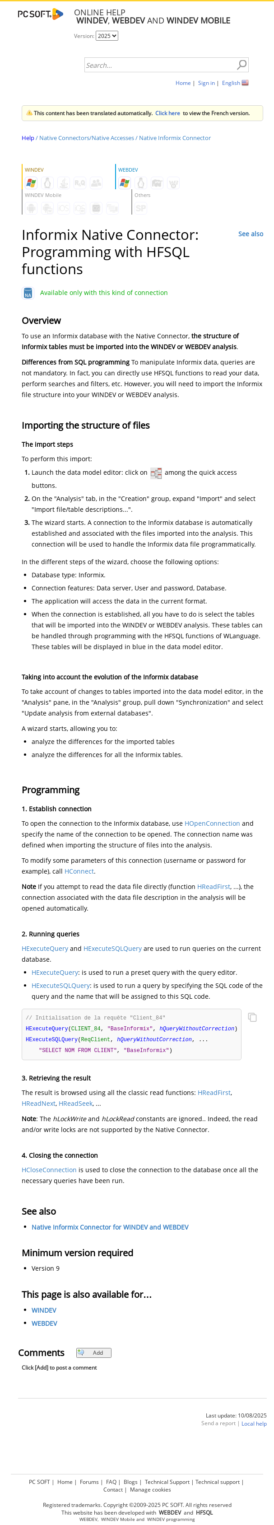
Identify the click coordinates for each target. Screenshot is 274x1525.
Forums (89, 1482)
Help (28, 138)
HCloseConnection (49, 1171)
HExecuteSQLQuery (113, 948)
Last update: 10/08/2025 (236, 1417)
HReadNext (39, 1105)
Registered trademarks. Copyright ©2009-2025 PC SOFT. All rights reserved (137, 1505)
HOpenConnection (212, 823)
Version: (85, 36)
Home (183, 83)
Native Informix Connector (175, 138)
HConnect (79, 871)
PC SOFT (39, 1482)
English (231, 83)
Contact (113, 1489)
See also (250, 233)
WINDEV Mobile (118, 1519)
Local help (254, 1425)
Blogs (131, 1482)
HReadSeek (76, 1105)
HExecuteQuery (45, 948)
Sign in (206, 83)
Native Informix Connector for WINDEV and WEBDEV (110, 1229)
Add (90, 1354)
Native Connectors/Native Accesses (86, 138)
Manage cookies (150, 1489)
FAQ (111, 1482)
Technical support (217, 1482)
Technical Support (167, 1482)
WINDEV (44, 1312)
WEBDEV (44, 1325)
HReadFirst (213, 886)
